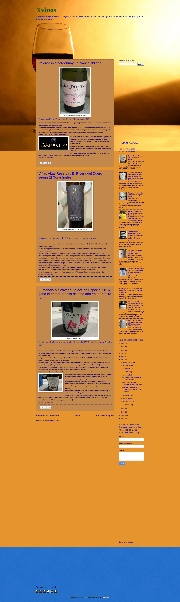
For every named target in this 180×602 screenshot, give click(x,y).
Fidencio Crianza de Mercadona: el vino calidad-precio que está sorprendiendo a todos (135, 176)
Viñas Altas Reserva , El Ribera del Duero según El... (133, 383)
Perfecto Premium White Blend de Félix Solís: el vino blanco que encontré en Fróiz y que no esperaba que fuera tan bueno (135, 216)
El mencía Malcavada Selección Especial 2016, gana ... (132, 389)
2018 (123, 356)
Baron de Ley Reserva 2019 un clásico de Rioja (136, 157)
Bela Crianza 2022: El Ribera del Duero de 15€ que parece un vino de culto (135, 323)
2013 (123, 418)
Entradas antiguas (105, 415)
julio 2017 (126, 372)
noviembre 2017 (128, 362)
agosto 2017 (127, 369)
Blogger (106, 597)
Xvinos (46, 10)
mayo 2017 (127, 395)
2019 (123, 353)
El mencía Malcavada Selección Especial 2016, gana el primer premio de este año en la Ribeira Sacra (74, 294)
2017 (123, 360)
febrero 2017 (127, 401)
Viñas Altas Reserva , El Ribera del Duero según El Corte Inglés (70, 175)
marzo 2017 (127, 398)
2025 (123, 347)
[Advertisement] (90, 40)
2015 (123, 412)
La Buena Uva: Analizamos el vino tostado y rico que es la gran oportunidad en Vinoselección (135, 235)
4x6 (86, 597)
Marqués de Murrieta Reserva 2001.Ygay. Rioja (135, 194)
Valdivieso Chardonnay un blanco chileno (69, 63)
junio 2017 (126, 375)
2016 (123, 409)
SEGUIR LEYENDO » (45, 158)
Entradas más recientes (47, 415)
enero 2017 (127, 405)
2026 (123, 344)
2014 (123, 415)
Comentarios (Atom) (53, 420)
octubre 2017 (127, 365)
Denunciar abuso (126, 542)
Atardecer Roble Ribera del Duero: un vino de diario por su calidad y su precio (135, 304)
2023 (123, 350)
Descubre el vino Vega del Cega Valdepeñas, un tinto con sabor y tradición (136, 271)
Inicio (77, 415)
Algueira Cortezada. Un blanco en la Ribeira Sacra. (135, 252)
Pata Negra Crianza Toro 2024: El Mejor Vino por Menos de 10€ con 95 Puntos (130, 290)
